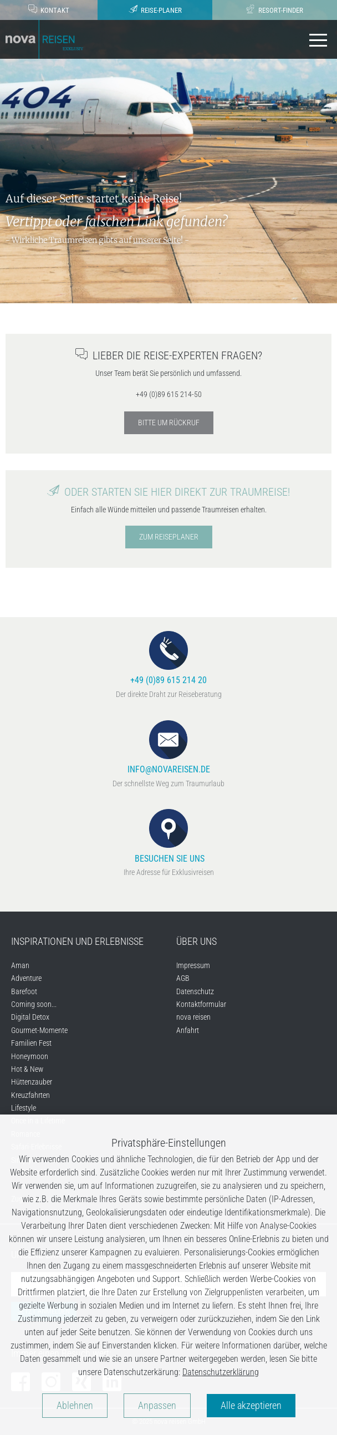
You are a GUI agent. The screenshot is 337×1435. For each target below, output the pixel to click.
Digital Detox (30, 1016)
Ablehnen (75, 1405)
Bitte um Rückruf (169, 422)
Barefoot (24, 991)
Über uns (196, 941)
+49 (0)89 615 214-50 (169, 394)
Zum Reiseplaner (168, 536)
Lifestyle (23, 1107)
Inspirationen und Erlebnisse (77, 941)
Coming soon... (34, 1004)
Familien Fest (31, 1043)
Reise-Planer (155, 9)
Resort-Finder (274, 9)
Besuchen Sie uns (168, 836)
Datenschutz (195, 991)
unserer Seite (157, 240)
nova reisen (193, 1016)
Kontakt (48, 9)
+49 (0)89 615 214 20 (168, 658)
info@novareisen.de (168, 747)
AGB (183, 978)
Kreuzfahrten (30, 1095)
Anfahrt (187, 1030)
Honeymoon (29, 1056)
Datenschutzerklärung (220, 1372)
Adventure (26, 978)
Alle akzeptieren (251, 1405)
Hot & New (27, 1069)
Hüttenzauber (31, 1081)
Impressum (193, 965)
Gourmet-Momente (39, 1030)
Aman (20, 965)
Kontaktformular (201, 1004)
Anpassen (157, 1405)
